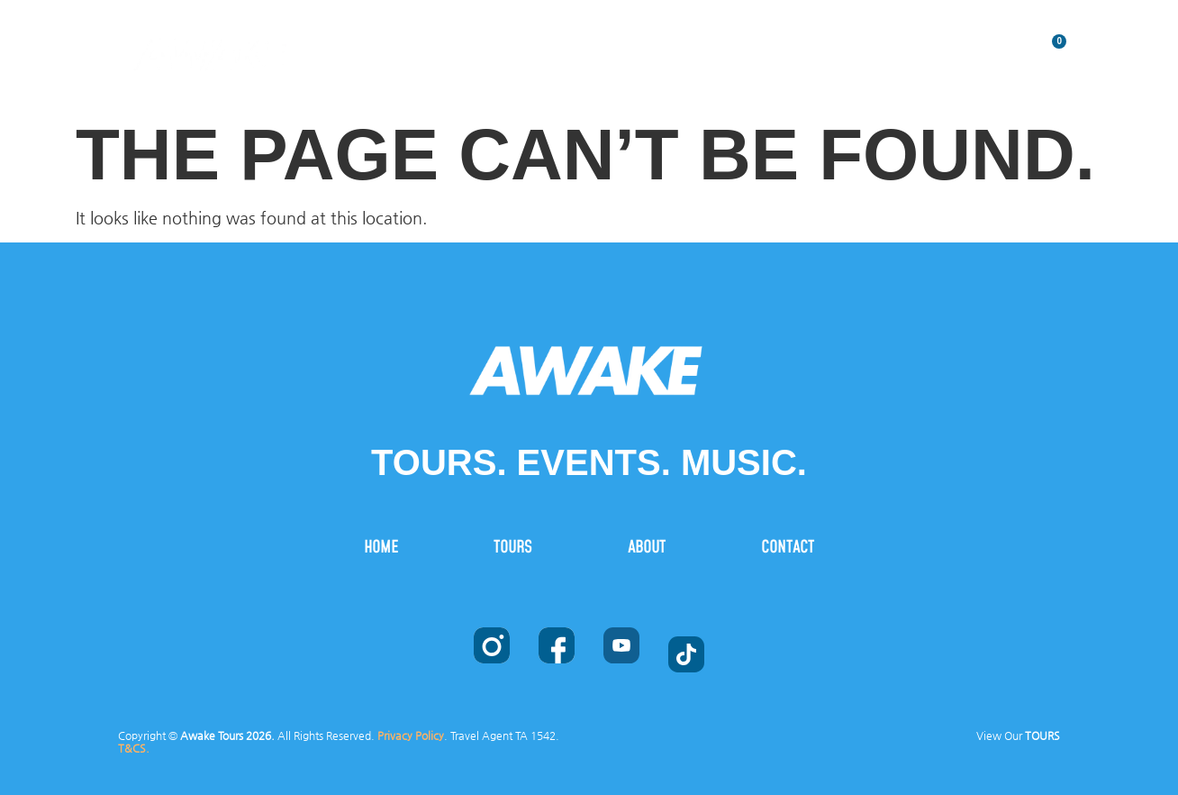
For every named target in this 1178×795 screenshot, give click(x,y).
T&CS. (134, 748)
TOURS (684, 46)
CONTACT (933, 46)
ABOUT (805, 46)
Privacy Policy (410, 735)
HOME (565, 46)
